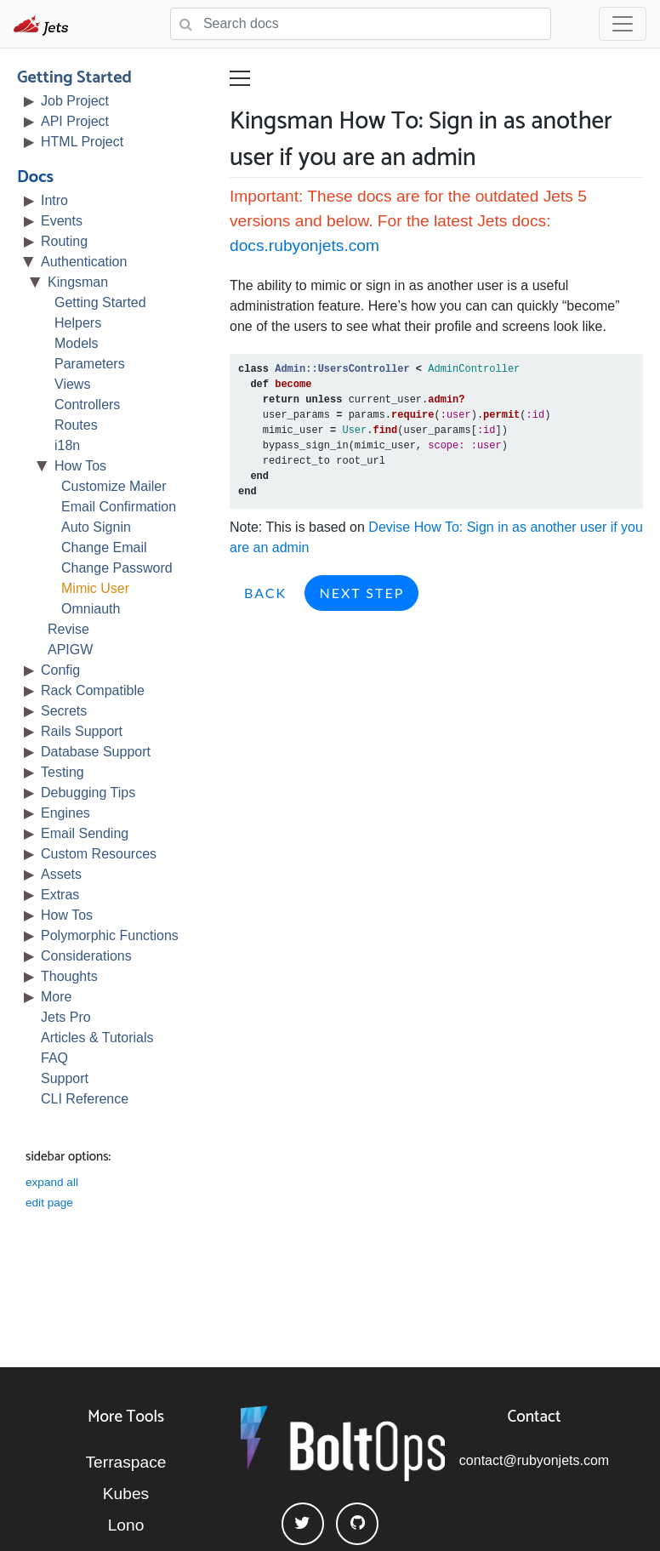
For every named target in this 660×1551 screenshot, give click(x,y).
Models (76, 343)
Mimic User (95, 588)
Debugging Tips (88, 792)
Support (64, 1078)
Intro (54, 200)
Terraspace (126, 1462)
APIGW (70, 649)
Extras (60, 894)
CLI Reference (84, 1099)
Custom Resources (98, 854)
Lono (126, 1525)
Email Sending (84, 833)
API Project (75, 121)
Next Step (361, 592)
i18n (67, 445)
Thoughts (69, 976)
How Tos (80, 466)
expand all (52, 1182)
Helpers (77, 323)
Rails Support (81, 731)
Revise (68, 629)
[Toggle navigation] (622, 24)
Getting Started (74, 78)
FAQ (54, 1058)
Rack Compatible (93, 690)
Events (61, 221)
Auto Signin (96, 527)
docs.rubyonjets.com (304, 245)
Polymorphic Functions (110, 935)
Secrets (64, 711)
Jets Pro (66, 1017)
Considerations (86, 956)
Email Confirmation (118, 506)
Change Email (104, 547)
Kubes (126, 1494)
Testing (62, 772)
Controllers (87, 404)
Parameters (89, 363)
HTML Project (82, 141)
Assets (61, 874)
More (56, 996)
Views (72, 384)
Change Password (117, 568)
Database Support (96, 751)
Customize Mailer (114, 486)
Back (265, 592)
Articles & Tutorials (97, 1037)
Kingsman (78, 282)
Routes (76, 425)
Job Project (75, 101)
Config (60, 670)
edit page (49, 1202)
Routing (64, 241)
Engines (65, 813)
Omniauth (90, 609)
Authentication (84, 261)
